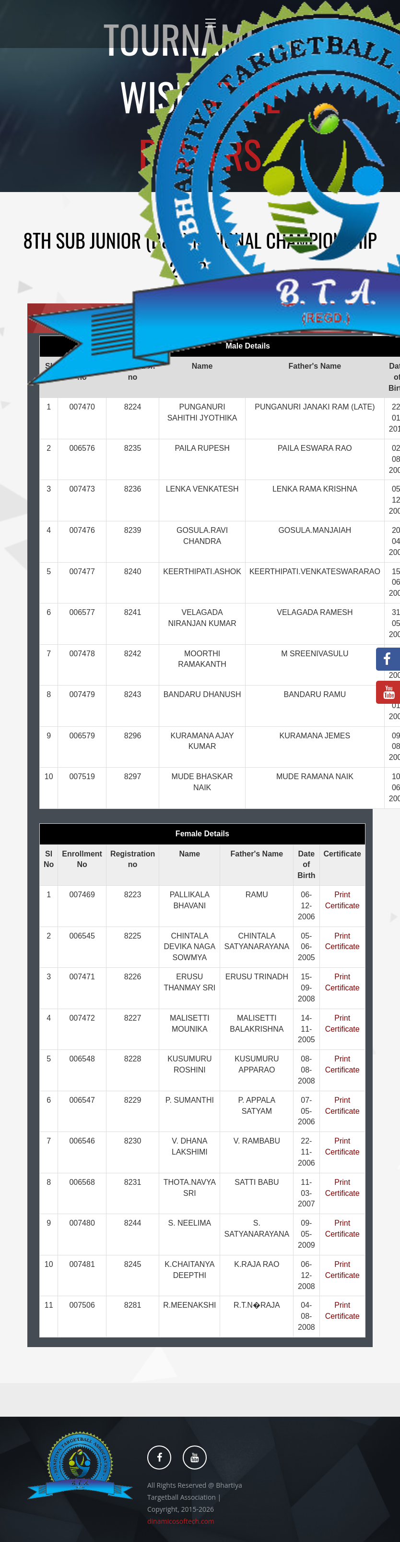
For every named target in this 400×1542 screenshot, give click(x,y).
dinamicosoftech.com (180, 1521)
